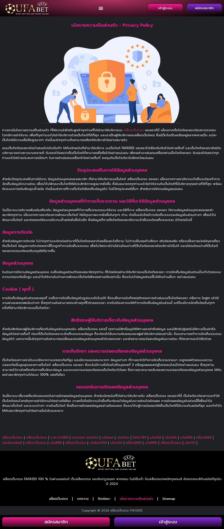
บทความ (83, 498)
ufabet (107, 437)
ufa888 (186, 437)
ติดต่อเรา (104, 498)
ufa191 (190, 442)
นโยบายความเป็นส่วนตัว (136, 498)
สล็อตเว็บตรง (134, 130)
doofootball (12, 442)
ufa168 (155, 437)
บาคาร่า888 (59, 437)
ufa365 (171, 437)
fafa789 (139, 437)
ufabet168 (98, 442)
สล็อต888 (204, 437)
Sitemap (168, 498)
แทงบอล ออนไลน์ (85, 437)
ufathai (123, 437)
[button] (100, 8)
